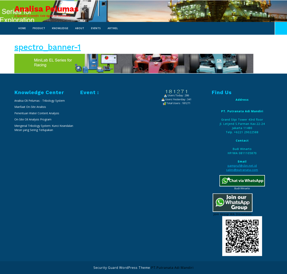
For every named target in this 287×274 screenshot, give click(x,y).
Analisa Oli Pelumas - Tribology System (39, 150)
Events (96, 28)
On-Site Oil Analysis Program (32, 169)
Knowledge (60, 28)
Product (39, 28)
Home (22, 28)
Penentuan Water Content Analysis (37, 163)
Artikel (113, 28)
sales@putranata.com (242, 219)
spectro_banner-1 (47, 47)
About (79, 28)
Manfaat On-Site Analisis (30, 156)
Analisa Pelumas (46, 9)
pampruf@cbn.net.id (242, 215)
